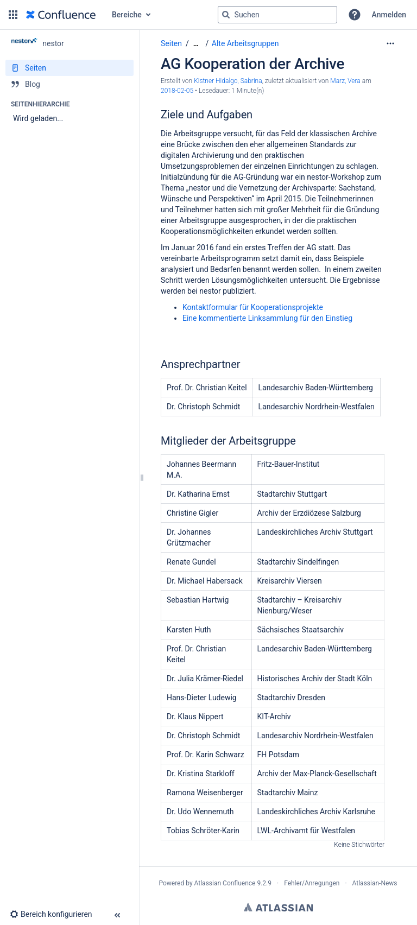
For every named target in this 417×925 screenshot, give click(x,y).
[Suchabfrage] (277, 14)
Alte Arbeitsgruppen (245, 43)
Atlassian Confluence (225, 883)
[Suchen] (226, 14)
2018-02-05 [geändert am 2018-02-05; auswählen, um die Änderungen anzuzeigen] (177, 90)
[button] (13, 15)
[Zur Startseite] (61, 14)
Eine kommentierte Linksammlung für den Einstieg (267, 318)
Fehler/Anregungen (311, 883)
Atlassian (278, 907)
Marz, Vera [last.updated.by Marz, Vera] (346, 81)
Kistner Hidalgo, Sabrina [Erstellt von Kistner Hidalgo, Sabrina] (228, 81)
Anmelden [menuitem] (389, 14)
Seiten (171, 43)
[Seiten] (69, 68)
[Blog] (69, 84)
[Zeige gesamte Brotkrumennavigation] (196, 43)
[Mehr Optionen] (390, 43)
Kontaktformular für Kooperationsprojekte (252, 307)
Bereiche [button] (127, 14)
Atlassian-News (374, 883)
